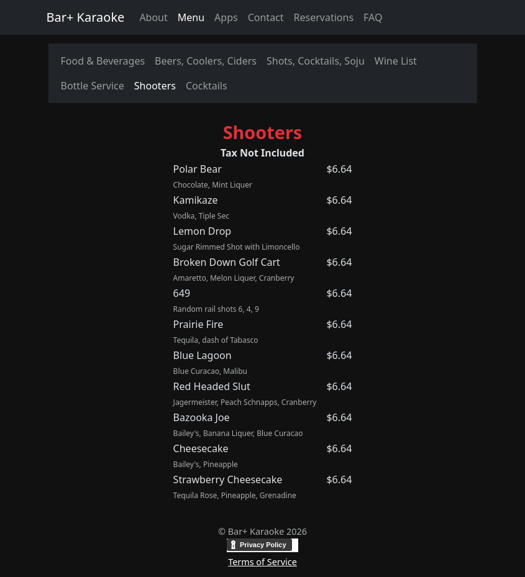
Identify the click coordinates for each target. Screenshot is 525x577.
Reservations (324, 17)
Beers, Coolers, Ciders (206, 61)
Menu (191, 17)
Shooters (155, 86)
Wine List (396, 61)
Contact (266, 17)
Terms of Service (262, 562)
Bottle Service (92, 86)
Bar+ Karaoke (86, 17)
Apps (226, 17)
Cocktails (206, 86)
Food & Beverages (103, 61)
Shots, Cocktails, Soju (316, 61)
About (153, 17)
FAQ (372, 17)
